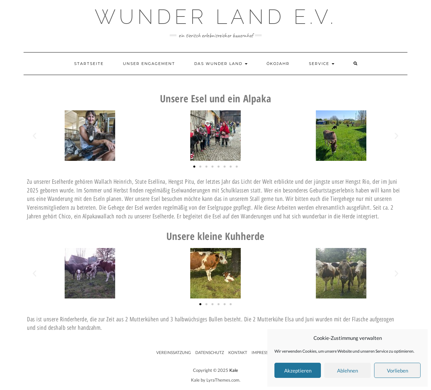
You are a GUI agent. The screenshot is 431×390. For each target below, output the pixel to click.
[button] (34, 136)
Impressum (263, 352)
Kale (233, 370)
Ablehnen (347, 370)
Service (321, 63)
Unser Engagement (149, 63)
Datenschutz (209, 352)
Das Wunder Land (220, 63)
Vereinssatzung (173, 352)
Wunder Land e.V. (216, 17)
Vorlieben (397, 370)
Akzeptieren (297, 370)
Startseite (89, 63)
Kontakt (237, 352)
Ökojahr (278, 63)
